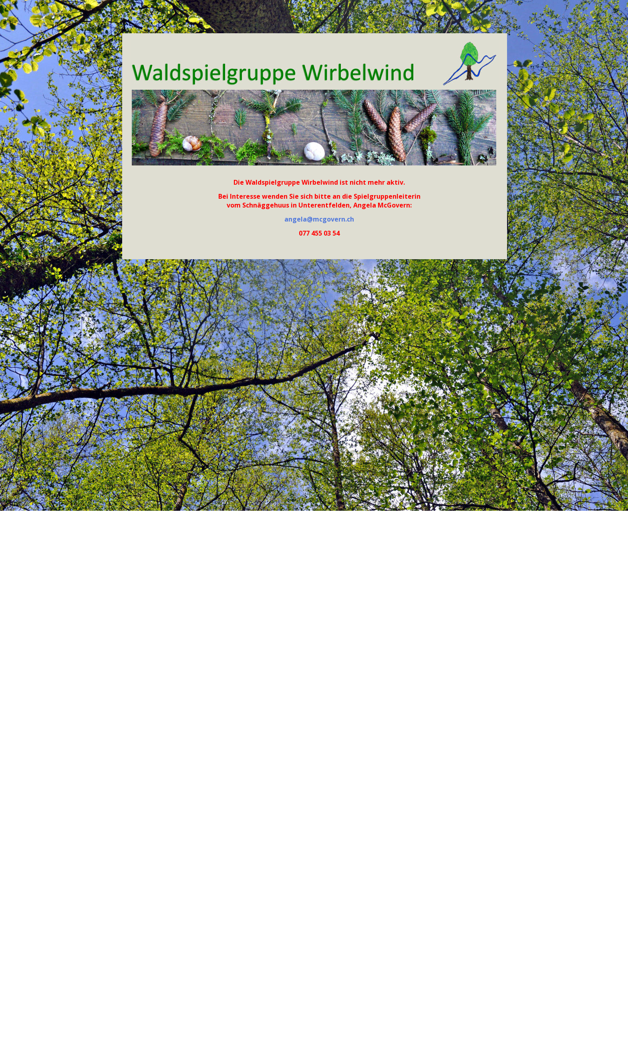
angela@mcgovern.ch (319, 219)
